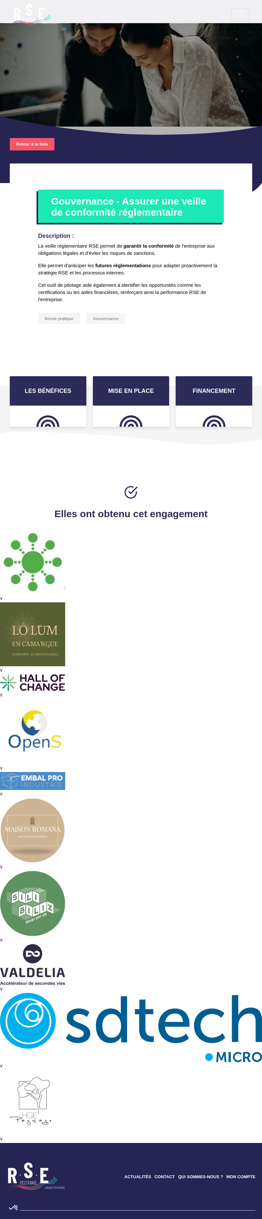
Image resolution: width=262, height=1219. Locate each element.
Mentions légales (117, 1209)
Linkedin (217, 1175)
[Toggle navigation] (22, 13)
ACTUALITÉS (137, 1120)
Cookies (130, 1204)
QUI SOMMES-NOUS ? (200, 1120)
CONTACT (164, 1120)
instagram (235, 1175)
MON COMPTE (240, 1120)
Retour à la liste (32, 87)
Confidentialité (101, 1204)
